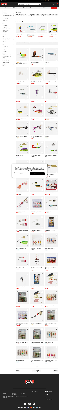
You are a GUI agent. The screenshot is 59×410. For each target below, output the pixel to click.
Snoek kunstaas (5, 20)
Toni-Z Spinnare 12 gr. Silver (21, 286)
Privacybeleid (23, 393)
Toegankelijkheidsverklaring (17, 396)
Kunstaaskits (8, 13)
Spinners (8, 44)
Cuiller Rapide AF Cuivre (20, 192)
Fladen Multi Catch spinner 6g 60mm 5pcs (36, 249)
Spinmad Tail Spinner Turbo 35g (21, 136)
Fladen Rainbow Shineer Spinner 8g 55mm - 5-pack (51, 361)
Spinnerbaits (6, 49)
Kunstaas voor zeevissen (8, 28)
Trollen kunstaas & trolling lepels (8, 57)
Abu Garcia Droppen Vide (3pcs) (50, 192)
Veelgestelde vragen (24, 396)
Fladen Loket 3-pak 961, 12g (50, 230)
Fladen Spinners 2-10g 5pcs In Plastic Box (50, 268)
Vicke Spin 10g (47, 62)
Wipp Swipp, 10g (19, 34)
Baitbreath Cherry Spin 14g (20, 118)
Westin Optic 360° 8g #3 (35, 62)
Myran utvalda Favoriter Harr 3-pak (37, 342)
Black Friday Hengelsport (49, 399)
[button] (50, 1)
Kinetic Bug (47, 136)
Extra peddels (5, 65)
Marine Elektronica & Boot (15, 7)
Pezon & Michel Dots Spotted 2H (36, 323)
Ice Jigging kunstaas (8, 39)
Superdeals (54, 7)
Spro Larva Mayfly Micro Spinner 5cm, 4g (36, 137)
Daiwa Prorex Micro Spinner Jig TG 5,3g (51, 156)
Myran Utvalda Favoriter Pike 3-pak (22, 342)
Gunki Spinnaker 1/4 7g (20, 267)
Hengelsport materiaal (5, 7)
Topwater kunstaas (6, 62)
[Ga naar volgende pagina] (55, 371)
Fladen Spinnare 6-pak (34, 286)
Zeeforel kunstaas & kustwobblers (8, 31)
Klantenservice (40, 0)
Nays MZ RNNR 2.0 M (41, 34)
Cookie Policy (29, 170)
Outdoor (30, 7)
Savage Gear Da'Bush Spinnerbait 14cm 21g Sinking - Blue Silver (31, 35)
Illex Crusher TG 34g (19, 155)
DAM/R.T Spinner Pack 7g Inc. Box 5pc (36, 268)
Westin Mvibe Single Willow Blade (36, 81)
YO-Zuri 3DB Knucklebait (35, 118)
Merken (49, 7)
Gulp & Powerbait (5, 25)
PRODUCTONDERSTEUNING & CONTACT (8, 397)
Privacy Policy (38, 169)
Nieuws (44, 7)
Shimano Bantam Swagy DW (50, 118)
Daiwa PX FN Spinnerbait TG (21, 248)
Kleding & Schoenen (24, 7)
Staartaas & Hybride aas (7, 54)
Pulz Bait (4, 41)
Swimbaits (8, 53)
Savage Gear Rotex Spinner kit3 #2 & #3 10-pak (22, 324)
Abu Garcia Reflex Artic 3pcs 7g (50, 286)
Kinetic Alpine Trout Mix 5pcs (50, 248)
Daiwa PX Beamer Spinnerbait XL (21, 63)
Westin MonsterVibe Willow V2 (36, 192)
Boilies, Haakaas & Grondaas (8, 15)
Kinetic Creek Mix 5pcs (20, 360)
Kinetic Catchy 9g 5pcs (49, 342)
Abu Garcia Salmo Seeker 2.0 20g (51, 81)
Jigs (3, 36)
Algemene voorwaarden (14, 394)
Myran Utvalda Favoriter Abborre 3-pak (51, 324)
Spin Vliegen (5, 51)
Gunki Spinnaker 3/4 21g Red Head (22, 230)
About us (4, 393)
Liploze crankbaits (6, 60)
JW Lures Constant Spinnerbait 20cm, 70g (36, 156)
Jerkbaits (4, 34)
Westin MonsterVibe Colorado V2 (36, 230)
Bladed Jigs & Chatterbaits (7, 18)
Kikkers (4, 23)
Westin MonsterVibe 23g (53, 34)
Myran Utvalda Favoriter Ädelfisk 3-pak (37, 361)
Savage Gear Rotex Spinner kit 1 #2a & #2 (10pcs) (36, 212)
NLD (5, 0)
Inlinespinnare (6, 46)
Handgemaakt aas (8, 27)
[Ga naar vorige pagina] (18, 371)
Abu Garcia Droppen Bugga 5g (21, 81)
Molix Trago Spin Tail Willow (50, 174)
